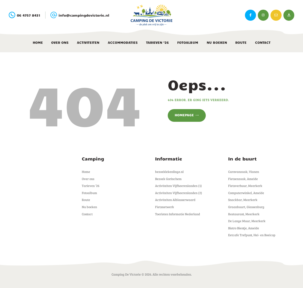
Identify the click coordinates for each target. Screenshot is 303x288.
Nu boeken (89, 207)
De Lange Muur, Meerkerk (246, 221)
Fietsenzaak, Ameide (243, 179)
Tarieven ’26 (90, 185)
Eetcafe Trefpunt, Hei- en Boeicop (251, 235)
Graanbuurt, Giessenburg (246, 207)
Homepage (184, 115)
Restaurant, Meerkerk (243, 214)
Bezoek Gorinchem (168, 179)
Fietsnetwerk (164, 207)
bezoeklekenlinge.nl (169, 171)
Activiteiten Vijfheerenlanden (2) (178, 193)
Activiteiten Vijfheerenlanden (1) (178, 185)
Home (86, 171)
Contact (87, 214)
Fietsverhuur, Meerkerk (245, 185)
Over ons (88, 179)
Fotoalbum (89, 193)
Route (86, 200)
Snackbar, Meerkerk (242, 200)
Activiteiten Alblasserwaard (175, 200)
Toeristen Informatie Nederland (177, 214)
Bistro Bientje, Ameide (243, 228)
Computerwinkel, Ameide (246, 193)
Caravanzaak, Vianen (243, 171)
